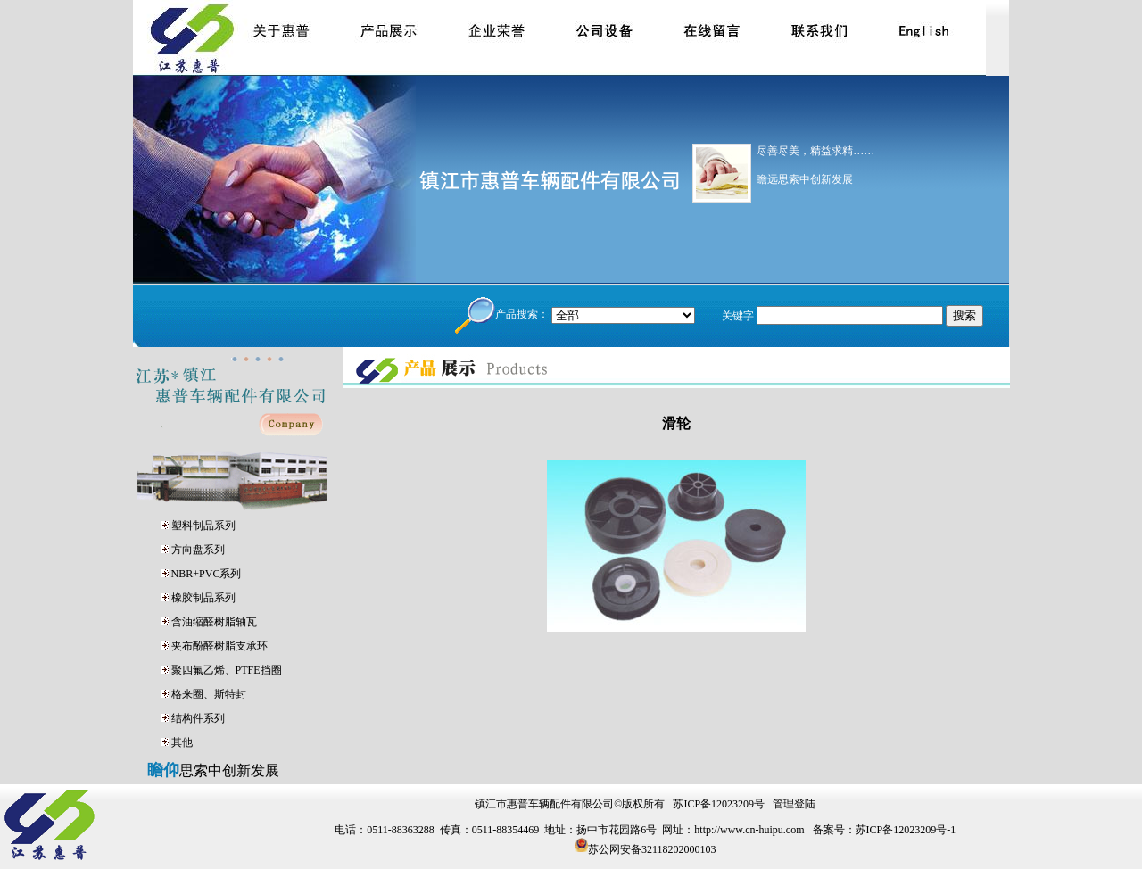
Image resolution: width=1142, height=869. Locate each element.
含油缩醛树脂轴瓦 (214, 622)
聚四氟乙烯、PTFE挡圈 (226, 670)
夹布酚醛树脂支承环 (219, 646)
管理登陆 (794, 804)
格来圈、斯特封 (208, 694)
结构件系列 (198, 718)
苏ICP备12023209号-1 (906, 829)
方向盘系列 (198, 549)
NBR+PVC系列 (206, 573)
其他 (182, 742)
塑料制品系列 (203, 525)
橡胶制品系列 (203, 598)
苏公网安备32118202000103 (652, 848)
